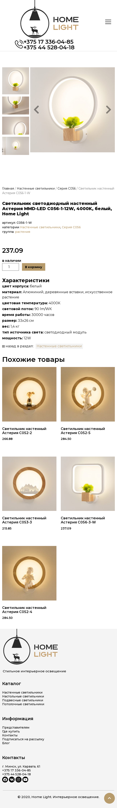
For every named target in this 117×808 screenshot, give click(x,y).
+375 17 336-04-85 (48, 41)
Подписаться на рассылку (23, 739)
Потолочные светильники (23, 704)
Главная (8, 188)
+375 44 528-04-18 (49, 47)
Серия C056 (67, 188)
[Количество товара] (10, 267)
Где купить (11, 731)
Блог (6, 743)
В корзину (33, 267)
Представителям (15, 727)
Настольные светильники (23, 696)
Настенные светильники (36, 188)
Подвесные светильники (22, 700)
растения (23, 232)
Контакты (9, 735)
